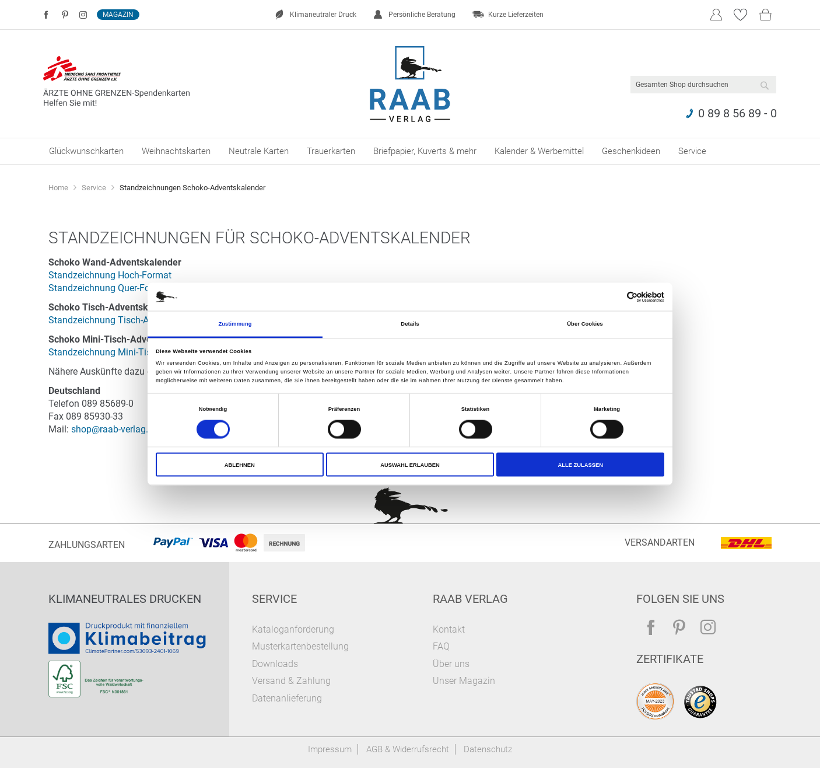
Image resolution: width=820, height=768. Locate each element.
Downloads (275, 663)
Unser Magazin (464, 680)
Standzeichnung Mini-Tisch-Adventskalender (140, 352)
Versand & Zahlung (291, 680)
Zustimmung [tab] (234, 324)
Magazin (118, 15)
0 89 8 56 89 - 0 (737, 113)
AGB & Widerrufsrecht (407, 749)
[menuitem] (86, 151)
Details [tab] (410, 324)
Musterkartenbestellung (300, 646)
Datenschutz (488, 749)
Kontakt (449, 629)
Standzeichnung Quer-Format (108, 288)
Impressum (330, 749)
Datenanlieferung (287, 698)
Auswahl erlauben (410, 464)
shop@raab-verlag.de (114, 429)
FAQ (441, 646)
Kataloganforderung (293, 629)
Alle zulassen (580, 464)
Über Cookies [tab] (585, 324)
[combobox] (703, 84)
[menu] (410, 151)
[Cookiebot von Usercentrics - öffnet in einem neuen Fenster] (613, 296)
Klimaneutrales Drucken (124, 599)
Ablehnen (240, 464)
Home (59, 187)
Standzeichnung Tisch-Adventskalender (129, 320)
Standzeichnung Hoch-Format (109, 275)
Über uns (451, 663)
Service (95, 187)
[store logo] (410, 84)
